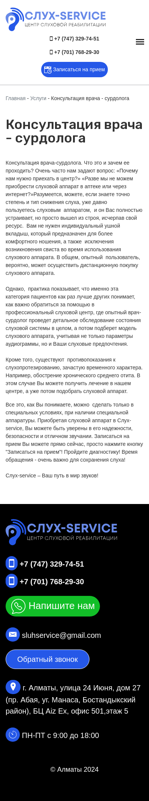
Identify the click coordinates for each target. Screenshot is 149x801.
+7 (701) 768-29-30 (74, 52)
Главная (15, 98)
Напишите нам (53, 606)
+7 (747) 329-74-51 (74, 39)
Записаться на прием (74, 70)
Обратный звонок (47, 659)
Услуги (38, 98)
